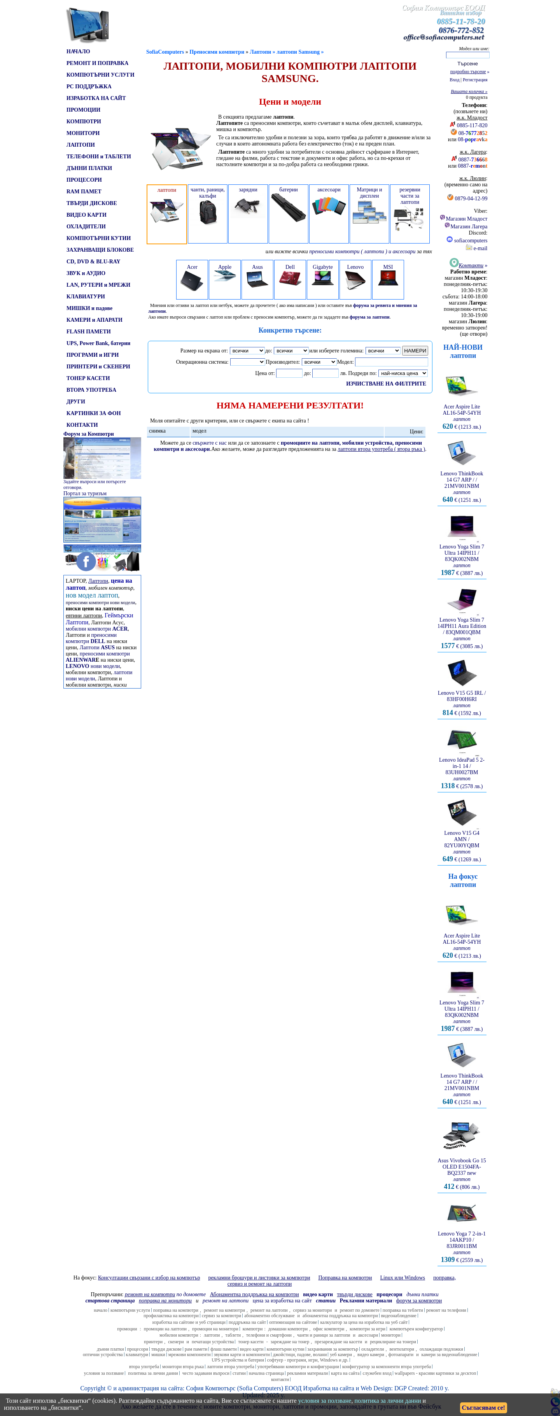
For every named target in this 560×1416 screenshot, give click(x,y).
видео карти (252, 1349)
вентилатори (401, 1349)
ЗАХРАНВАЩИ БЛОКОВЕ (100, 250)
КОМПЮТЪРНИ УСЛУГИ (100, 75)
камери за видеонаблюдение (449, 1354)
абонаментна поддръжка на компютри (340, 1315)
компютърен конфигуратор (416, 1329)
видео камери (370, 1354)
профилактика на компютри (171, 1315)
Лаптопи (97, 647)
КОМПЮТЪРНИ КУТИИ (98, 238)
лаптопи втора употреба (230, 1366)
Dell (290, 276)
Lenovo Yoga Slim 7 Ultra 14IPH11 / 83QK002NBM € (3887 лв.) (462, 557)
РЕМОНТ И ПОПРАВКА (97, 63)
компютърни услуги (130, 1310)
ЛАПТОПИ (80, 145)
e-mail (476, 248)
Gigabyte (322, 275)
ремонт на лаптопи (225, 1301)
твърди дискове (166, 1349)
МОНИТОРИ (83, 133)
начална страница (266, 1373)
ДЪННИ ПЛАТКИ (89, 168)
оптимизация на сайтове (293, 1322)
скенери (176, 1341)
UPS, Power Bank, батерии (98, 343)
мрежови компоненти (189, 1354)
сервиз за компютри (221, 1315)
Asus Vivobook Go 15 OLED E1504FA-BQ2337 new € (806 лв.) (462, 1171)
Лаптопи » (263, 52)
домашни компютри (288, 1329)
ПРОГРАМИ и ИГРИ (92, 355)
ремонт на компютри (224, 1310)
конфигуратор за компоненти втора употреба (386, 1366)
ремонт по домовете (360, 1310)
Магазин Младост (463, 219)
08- (473, 133)
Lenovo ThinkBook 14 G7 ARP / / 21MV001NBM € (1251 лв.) (462, 484)
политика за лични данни (153, 1373)
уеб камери (341, 1354)
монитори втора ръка (183, 1366)
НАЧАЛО (78, 51)
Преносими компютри (216, 52)
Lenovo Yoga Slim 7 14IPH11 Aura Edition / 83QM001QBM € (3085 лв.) (462, 630)
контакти (280, 1379)
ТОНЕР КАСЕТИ (88, 378)
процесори (137, 1349)
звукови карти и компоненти (242, 1354)
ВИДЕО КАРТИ (86, 215)
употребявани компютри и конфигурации (298, 1366)
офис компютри (328, 1329)
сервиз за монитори (312, 1310)
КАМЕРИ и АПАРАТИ (94, 320)
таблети (233, 1335)
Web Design (375, 1388)
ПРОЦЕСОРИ (84, 180)
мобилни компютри (97, 629)
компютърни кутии (285, 1349)
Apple (224, 272)
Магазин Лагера (465, 227)
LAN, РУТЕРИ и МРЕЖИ (98, 285)
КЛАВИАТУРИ (85, 297)
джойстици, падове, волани (300, 1354)
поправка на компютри (175, 1310)
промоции (127, 1329)
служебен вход (376, 1373)
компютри (253, 1329)
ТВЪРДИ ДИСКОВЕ (91, 203)
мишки (158, 1354)
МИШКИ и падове (89, 308)
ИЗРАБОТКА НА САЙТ (96, 98)
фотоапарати (400, 1354)
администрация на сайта (150, 1388)
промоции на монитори (215, 1329)
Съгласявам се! (483, 1407)
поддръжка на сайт (247, 1322)
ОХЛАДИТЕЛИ (86, 227)
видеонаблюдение (398, 1315)
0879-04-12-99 (471, 199)
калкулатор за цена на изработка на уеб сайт (364, 1322)
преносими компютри (91, 638)
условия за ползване (104, 1373)
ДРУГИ (75, 402)
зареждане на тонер (290, 1341)
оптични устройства (103, 1354)
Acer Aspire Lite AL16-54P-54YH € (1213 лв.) (462, 414)
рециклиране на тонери (393, 1341)
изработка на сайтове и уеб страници (189, 1322)
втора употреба (144, 1366)
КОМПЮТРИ (83, 121)
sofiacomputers (466, 241)
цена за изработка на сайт (282, 1301)
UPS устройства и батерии (238, 1360)
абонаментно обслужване (269, 1315)
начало (100, 1310)
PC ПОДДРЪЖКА (89, 86)
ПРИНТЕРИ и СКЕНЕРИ (98, 367)
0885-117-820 (472, 125)
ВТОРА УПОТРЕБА (91, 390)
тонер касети (250, 1341)
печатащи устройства (213, 1341)
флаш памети (223, 1349)
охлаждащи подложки (441, 1349)
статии (239, 1373)
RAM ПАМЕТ (84, 192)
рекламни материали (307, 1373)
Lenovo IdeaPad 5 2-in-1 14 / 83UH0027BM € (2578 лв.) (462, 770)
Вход (454, 79)
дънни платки (110, 1349)
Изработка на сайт (327, 1388)
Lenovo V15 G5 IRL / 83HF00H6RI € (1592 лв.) (462, 700)
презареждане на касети (338, 1341)
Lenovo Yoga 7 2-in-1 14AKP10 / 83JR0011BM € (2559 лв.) (462, 1244)
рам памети (196, 1349)
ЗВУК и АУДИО (85, 273)
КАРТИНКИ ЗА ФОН (93, 413)
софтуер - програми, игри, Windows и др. (307, 1360)
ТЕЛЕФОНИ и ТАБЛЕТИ (98, 156)
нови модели (93, 666)
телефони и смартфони (269, 1335)
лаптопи (212, 1335)
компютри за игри (367, 1329)
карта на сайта (345, 1373)
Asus (257, 276)
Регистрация (475, 79)
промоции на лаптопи (165, 1329)
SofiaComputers (165, 52)
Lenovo (355, 277)
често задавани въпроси (205, 1373)
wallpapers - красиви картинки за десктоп (435, 1373)
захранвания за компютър (333, 1349)
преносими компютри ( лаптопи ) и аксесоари (362, 251)
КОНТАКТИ (82, 425)
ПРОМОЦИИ (83, 110)
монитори (391, 1335)
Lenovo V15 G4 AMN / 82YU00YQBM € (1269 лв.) (462, 843)
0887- (473, 160)
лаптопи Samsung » (300, 52)
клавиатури (137, 1354)
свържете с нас (209, 443)
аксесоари (368, 1335)
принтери (153, 1341)
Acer (192, 277)
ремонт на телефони (446, 1310)
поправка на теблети (403, 1310)
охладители (372, 1349)
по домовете (165, 1294)
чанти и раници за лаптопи (323, 1335)
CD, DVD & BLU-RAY (93, 262)
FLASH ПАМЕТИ (88, 332)
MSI (388, 275)
